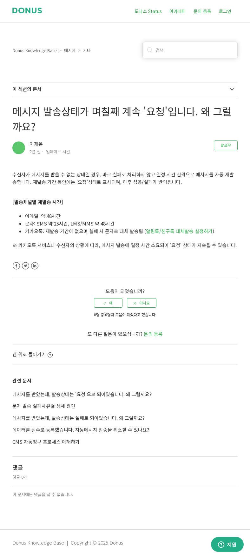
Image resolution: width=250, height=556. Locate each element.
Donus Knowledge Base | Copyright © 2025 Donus (67, 542)
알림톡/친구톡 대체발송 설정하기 (179, 231)
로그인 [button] (225, 11)
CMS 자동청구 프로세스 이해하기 (46, 441)
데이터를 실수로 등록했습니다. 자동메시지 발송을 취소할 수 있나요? (80, 429)
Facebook (16, 266)
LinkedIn (35, 266)
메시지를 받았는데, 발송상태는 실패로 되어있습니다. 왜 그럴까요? (78, 418)
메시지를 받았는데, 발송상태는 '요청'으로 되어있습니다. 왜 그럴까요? (82, 394)
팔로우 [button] (225, 145)
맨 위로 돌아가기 (32, 354)
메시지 (70, 50)
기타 (87, 50)
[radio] (108, 303)
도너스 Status (148, 11)
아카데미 (177, 11)
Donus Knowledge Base (34, 50)
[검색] (190, 50)
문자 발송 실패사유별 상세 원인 (43, 405)
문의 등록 (202, 11)
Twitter (26, 266)
